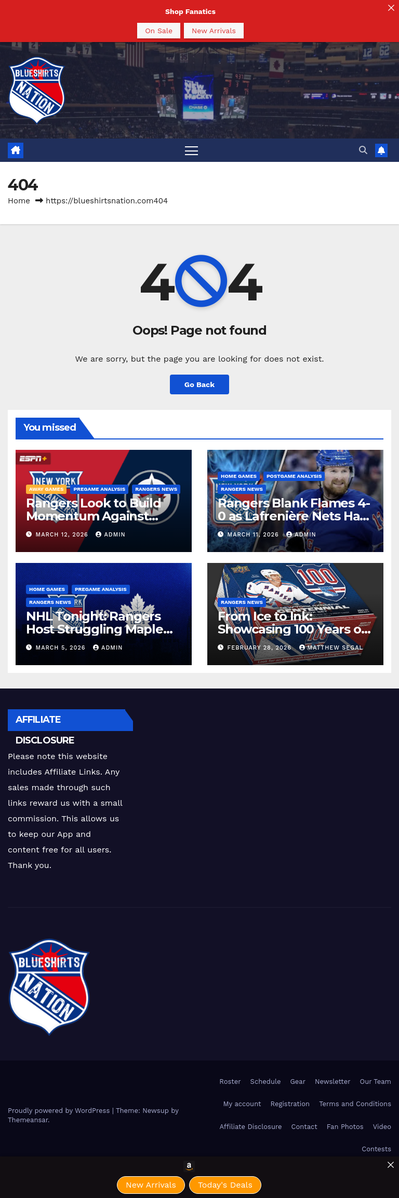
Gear (297, 1081)
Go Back (199, 384)
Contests (376, 1149)
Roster (230, 1081)
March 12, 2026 (63, 534)
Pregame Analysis (99, 489)
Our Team (375, 1081)
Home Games (239, 476)
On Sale (158, 30)
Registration (290, 1104)
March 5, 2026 (62, 647)
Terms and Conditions (355, 1104)
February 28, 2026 (261, 647)
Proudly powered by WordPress (60, 1110)
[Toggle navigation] (191, 150)
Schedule (265, 1081)
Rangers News (156, 489)
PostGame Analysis (294, 476)
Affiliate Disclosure (251, 1127)
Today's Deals (225, 1185)
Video (382, 1127)
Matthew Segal (331, 647)
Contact (304, 1127)
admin (110, 534)
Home (19, 200)
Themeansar (28, 1120)
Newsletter (333, 1081)
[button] (363, 150)
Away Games (46, 489)
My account (242, 1104)
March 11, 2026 (255, 534)
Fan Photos (345, 1127)
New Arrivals (214, 30)
